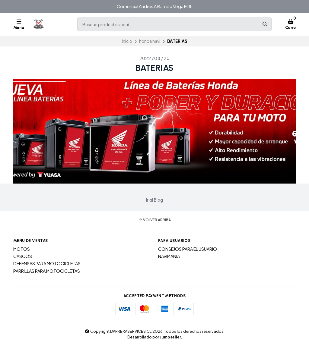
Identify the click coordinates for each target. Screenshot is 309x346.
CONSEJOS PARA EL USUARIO (187, 249)
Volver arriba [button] (155, 220)
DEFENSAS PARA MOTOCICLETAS (47, 263)
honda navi (149, 41)
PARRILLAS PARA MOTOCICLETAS (46, 271)
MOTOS (21, 249)
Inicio (127, 41)
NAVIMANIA (169, 256)
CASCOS (22, 256)
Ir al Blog (154, 200)
